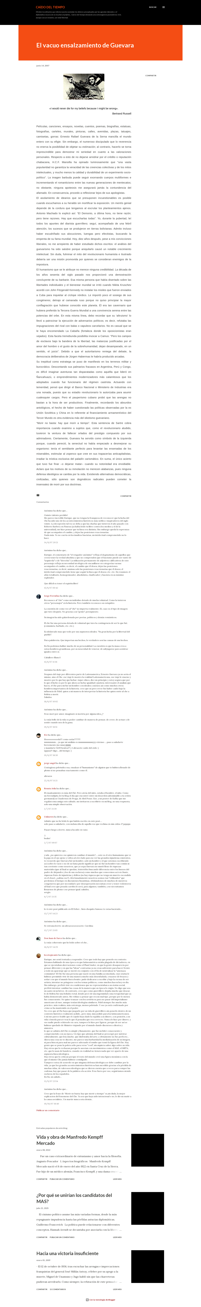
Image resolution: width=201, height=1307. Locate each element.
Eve (46, 735)
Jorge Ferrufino (52, 596)
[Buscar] (152, 7)
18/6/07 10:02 (51, 701)
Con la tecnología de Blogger (100, 1300)
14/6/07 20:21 (51, 542)
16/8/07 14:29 (51, 947)
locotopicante (51, 955)
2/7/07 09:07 (50, 842)
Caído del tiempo (50, 7)
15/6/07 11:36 (50, 662)
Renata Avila (50, 788)
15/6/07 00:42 (51, 587)
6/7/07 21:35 (50, 896)
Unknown (49, 816)
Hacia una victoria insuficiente (67, 1253)
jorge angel (49, 763)
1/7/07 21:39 (50, 808)
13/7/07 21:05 (50, 930)
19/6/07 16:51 (50, 727)
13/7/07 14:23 (51, 913)
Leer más (117, 1179)
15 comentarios (58, 1289)
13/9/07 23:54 (51, 1081)
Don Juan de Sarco (53, 938)
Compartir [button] (150, 75)
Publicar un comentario (47, 1110)
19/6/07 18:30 (51, 755)
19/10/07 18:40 (51, 1103)
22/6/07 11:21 (50, 780)
